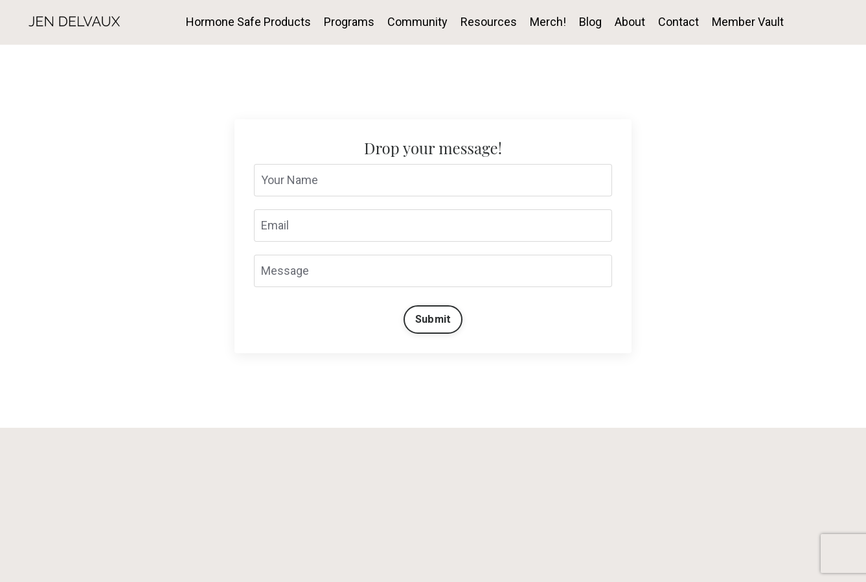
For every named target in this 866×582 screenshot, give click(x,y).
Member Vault (748, 22)
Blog (590, 22)
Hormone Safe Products (248, 22)
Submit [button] (433, 319)
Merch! (548, 22)
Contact (678, 22)
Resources (489, 22)
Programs (349, 22)
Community (417, 22)
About (630, 22)
